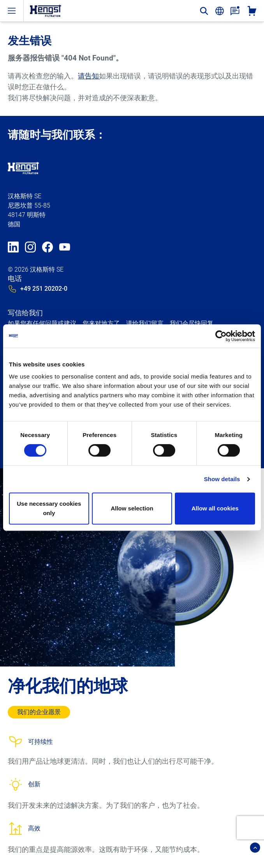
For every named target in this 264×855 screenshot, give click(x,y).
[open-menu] (11, 10)
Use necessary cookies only (49, 508)
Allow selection (132, 508)
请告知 (88, 76)
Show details (222, 479)
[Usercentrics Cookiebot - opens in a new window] (221, 336)
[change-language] (219, 11)
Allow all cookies (215, 508)
